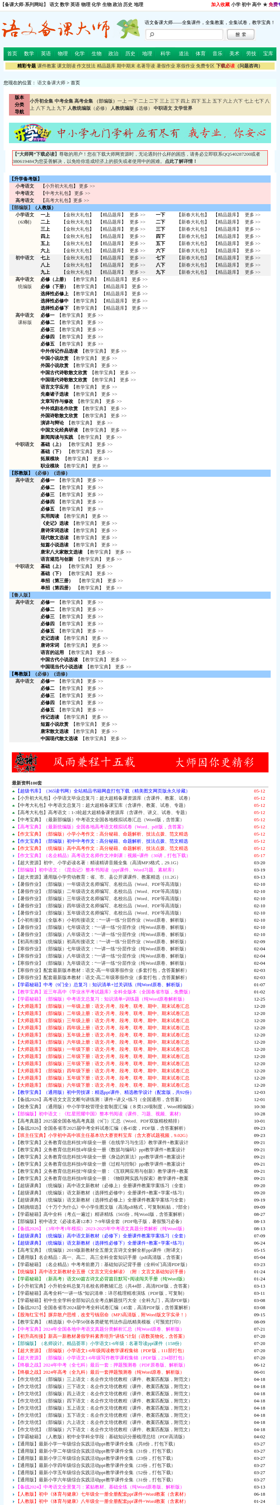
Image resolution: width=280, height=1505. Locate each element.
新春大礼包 (193, 214)
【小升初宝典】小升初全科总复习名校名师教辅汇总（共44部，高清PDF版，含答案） (103, 1286)
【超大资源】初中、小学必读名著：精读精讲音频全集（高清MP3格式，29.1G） (98, 862)
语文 (54, 4)
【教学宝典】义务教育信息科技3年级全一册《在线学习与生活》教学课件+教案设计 (101, 1142)
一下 (132, 101)
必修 (42, 473)
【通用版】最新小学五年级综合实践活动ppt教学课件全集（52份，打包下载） (95, 1472)
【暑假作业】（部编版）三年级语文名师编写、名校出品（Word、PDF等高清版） (99, 898)
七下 (259, 101)
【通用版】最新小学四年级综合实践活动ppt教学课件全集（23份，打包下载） (95, 1465)
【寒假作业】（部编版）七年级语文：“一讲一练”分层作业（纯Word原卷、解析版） (102, 948)
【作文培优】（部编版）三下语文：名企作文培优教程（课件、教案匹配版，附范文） (104, 1386)
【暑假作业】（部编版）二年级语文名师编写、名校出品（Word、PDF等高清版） (99, 891)
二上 (143, 101)
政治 (117, 4)
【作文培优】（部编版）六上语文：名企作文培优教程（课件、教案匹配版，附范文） (104, 1422)
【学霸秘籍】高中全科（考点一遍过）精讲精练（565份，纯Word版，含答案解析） (101, 1214)
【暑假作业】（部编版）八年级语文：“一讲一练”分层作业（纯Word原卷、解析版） (102, 934)
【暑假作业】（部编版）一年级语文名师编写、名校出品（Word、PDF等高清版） (99, 884)
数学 (64, 4)
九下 (61, 108)
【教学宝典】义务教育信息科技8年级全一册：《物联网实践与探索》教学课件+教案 (101, 1178)
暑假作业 (166, 66)
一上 (122, 101)
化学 (96, 4)
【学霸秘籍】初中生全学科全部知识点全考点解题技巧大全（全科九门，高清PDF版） (103, 1300)
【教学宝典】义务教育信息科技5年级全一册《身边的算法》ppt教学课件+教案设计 (100, 1157)
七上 (248, 101)
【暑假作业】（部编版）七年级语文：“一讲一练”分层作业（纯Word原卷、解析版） (102, 927)
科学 (165, 53)
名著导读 (145, 66)
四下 (196, 101)
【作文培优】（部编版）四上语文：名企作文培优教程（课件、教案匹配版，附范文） (104, 1393)
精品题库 (106, 66)
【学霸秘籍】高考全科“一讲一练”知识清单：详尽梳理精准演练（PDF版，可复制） (101, 1293)
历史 (127, 4)
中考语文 (24, 193)
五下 (217, 101)
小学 (236, 4)
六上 (227, 101)
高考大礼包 (57, 200)
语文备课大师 (51, 82)
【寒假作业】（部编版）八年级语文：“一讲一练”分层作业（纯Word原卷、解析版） (102, 956)
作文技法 (86, 66)
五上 (206, 101)
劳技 (251, 53)
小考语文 (24, 186)
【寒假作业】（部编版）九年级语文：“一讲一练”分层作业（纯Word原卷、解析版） (102, 963)
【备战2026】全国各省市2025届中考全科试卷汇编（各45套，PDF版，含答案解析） (101, 1128)
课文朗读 (66, 66)
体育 (201, 53)
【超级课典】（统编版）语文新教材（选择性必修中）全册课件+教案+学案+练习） (101, 1192)
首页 (12, 53)
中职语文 (24, 444)
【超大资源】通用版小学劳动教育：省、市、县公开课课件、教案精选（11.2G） (98, 877)
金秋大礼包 (77, 214)
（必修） (88, 108)
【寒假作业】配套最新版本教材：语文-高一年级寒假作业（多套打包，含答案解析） (102, 970)
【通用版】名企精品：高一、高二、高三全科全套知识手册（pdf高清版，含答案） (100, 1257)
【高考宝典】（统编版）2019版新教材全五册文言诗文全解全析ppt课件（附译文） (100, 1250)
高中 (256, 4)
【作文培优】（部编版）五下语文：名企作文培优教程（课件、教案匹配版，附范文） (104, 1415)
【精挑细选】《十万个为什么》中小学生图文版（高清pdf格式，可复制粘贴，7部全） (103, 1207)
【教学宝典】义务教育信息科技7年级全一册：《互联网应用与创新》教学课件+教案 (101, 1171)
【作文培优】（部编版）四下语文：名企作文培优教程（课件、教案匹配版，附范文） (104, 1400)
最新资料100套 (27, 783)
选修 (60, 473)
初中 (246, 4)
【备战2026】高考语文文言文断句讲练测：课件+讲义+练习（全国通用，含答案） (100, 1099)
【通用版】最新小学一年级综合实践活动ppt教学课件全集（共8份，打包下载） (96, 1444)
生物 (107, 4)
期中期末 (126, 66)
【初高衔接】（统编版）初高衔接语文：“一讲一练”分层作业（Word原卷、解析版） (102, 941)
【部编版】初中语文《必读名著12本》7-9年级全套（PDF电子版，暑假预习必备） (100, 1221)
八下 (40, 108)
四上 (185, 101)
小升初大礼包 (59, 186)
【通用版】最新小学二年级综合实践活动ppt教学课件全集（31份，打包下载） (95, 1451)
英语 (75, 4)
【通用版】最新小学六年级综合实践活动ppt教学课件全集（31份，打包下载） (95, 1479)
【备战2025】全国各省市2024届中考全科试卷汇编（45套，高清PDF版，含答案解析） (104, 1307)
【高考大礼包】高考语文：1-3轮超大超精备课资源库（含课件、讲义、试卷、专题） (102, 812)
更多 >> (87, 186)
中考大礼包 (57, 193)
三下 (174, 101)
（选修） (132, 108)
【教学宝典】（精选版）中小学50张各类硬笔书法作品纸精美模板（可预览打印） (99, 1322)
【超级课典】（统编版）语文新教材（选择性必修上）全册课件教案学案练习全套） (101, 1200)
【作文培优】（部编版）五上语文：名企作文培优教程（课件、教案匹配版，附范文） (104, 1408)
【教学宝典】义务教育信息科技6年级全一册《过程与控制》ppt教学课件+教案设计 (100, 1164)
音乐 (218, 53)
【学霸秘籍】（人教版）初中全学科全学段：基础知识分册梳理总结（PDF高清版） (101, 1436)
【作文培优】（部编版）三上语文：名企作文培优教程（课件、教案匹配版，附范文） (104, 1379)
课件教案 (46, 66)
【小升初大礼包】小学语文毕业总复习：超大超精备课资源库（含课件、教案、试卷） (104, 798)
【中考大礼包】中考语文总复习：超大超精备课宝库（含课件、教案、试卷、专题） (101, 805)
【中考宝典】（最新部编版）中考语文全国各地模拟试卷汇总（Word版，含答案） (100, 819)
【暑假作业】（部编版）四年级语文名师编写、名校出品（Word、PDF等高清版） (99, 905)
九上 (51, 108)
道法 (184, 53)
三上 (164, 101)
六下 (238, 101)
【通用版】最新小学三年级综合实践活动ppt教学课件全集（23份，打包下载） (95, 1458)
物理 (85, 4)
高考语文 (24, 200)
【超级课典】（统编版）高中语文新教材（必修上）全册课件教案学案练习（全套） (101, 1185)
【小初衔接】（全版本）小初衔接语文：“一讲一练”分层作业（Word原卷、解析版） (102, 920)
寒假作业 (185, 66)
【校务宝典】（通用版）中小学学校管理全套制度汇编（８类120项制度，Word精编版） (105, 1106)
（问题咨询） (239, 66)
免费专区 (205, 66)
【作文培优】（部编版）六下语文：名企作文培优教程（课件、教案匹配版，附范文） (104, 1429)
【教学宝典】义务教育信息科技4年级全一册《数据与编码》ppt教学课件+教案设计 (100, 1149)
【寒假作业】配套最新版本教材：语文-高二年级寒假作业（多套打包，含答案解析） (102, 977)
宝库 (268, 53)
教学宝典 (85, 279)
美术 (234, 53)
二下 (153, 101)
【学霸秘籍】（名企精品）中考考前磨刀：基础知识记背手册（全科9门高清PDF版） (102, 1264)
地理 (138, 4)
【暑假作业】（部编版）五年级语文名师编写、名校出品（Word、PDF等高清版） (99, 913)
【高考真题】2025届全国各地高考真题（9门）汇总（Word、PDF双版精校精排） (98, 1121)
